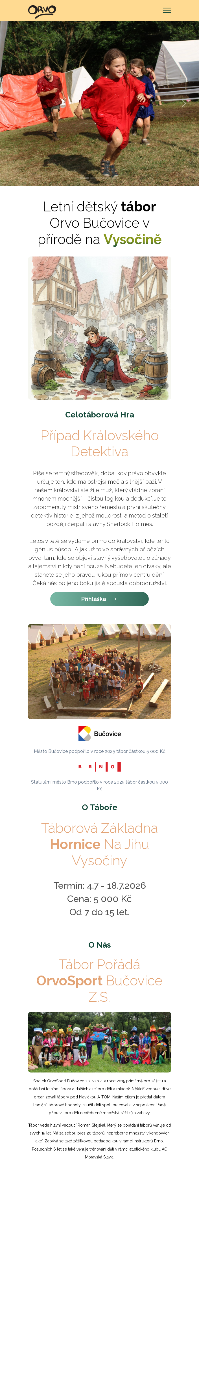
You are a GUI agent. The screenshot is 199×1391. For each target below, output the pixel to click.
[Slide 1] (84, 178)
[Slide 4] (115, 178)
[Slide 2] (94, 178)
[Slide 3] (104, 178)
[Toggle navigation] (165, 10)
